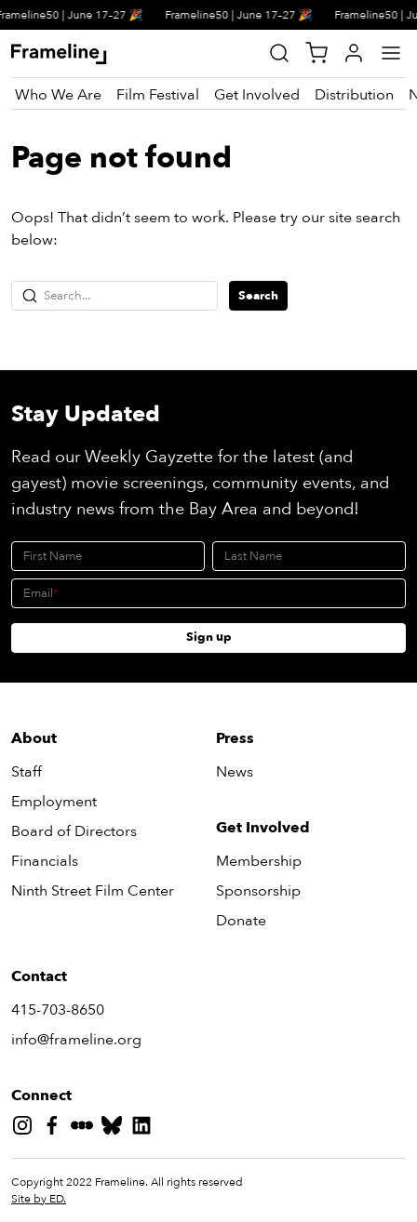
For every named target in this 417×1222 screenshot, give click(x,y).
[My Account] (354, 53)
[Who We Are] (58, 95)
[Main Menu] (391, 53)
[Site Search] (279, 53)
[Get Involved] (257, 95)
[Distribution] (354, 95)
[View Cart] (316, 53)
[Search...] (114, 296)
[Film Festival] (157, 95)
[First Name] (108, 556)
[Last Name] (309, 556)
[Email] (208, 593)
